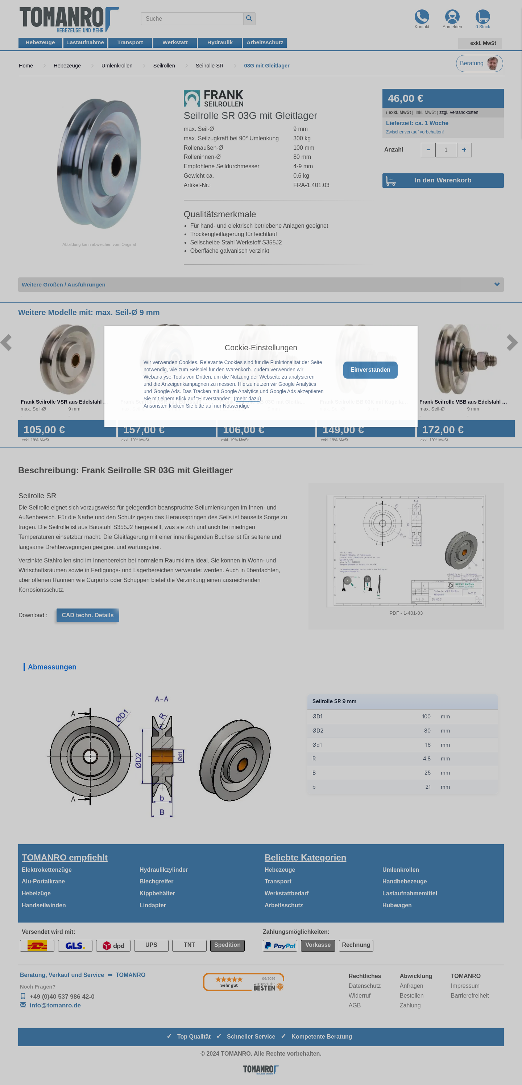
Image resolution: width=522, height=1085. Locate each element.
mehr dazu (248, 398)
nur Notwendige (232, 406)
